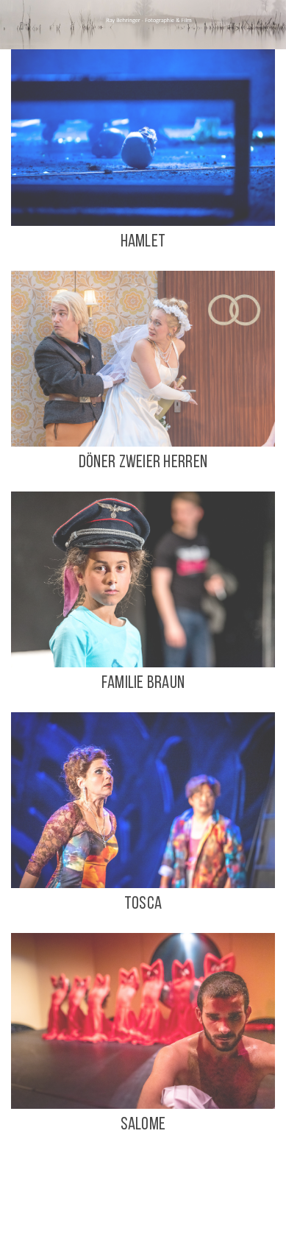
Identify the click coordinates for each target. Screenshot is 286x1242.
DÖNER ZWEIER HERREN (143, 463)
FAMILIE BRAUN (143, 683)
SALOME (143, 1125)
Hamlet (143, 242)
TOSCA (143, 904)
